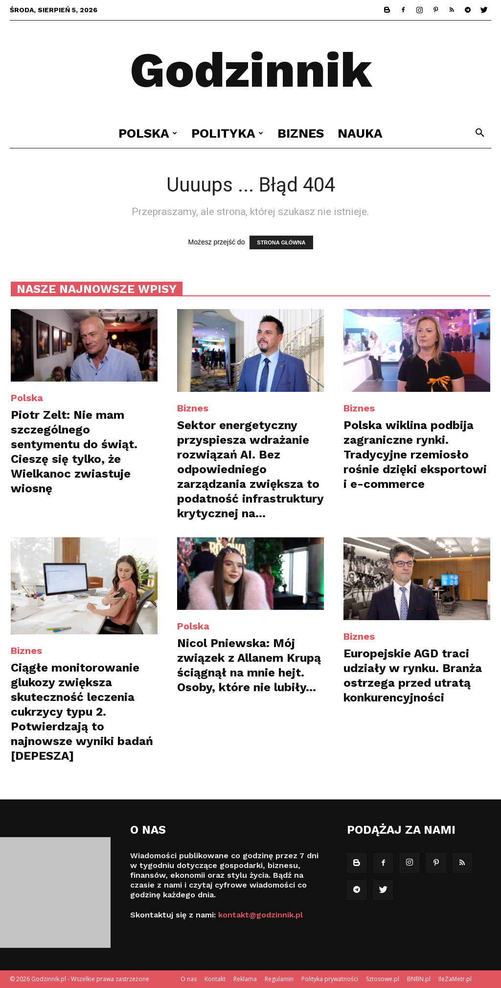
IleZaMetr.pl (455, 979)
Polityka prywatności (329, 979)
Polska (147, 133)
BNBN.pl (419, 979)
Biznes (300, 133)
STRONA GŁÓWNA (281, 242)
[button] (479, 134)
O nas (189, 979)
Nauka (360, 133)
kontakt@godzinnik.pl (260, 914)
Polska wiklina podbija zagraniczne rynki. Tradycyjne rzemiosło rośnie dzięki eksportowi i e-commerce (415, 454)
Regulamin (279, 979)
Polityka (227, 133)
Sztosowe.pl (382, 979)
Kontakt (215, 979)
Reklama (245, 979)
